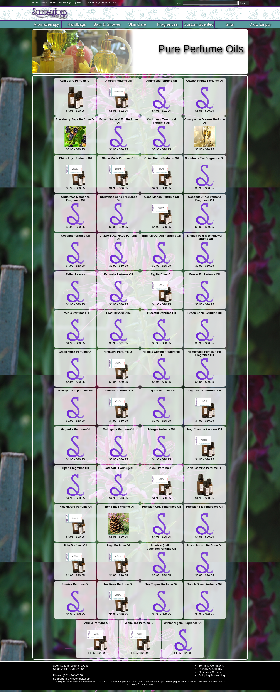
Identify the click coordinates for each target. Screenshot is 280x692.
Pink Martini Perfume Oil (75, 506)
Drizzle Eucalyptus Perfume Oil (119, 237)
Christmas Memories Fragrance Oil (75, 198)
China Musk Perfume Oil (118, 158)
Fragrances (167, 24)
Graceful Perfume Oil (161, 313)
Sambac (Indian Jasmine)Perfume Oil (161, 547)
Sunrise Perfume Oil (75, 584)
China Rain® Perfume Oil (161, 158)
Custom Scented (199, 24)
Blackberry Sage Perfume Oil (75, 119)
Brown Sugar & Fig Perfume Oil (118, 121)
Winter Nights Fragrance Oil (183, 623)
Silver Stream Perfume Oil (205, 545)
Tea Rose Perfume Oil (118, 584)
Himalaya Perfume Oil (118, 351)
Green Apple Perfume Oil (204, 313)
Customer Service (210, 672)
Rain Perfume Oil (75, 545)
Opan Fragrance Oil (75, 468)
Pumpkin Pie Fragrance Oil (204, 506)
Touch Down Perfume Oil (204, 584)
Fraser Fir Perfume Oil (204, 274)
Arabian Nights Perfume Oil (204, 80)
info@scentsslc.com (105, 2)
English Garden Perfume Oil (161, 235)
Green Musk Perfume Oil (75, 351)
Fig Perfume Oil (161, 274)
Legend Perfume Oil (161, 390)
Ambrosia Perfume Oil (161, 80)
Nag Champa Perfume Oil (204, 429)
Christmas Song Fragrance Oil (118, 198)
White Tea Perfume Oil (140, 623)
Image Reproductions (142, 684)
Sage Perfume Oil (118, 545)
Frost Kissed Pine (118, 313)
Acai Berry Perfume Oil (75, 80)
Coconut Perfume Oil (75, 235)
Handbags (76, 24)
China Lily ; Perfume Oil (75, 158)
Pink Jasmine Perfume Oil (205, 468)
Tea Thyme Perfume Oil (161, 584)
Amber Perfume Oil (118, 80)
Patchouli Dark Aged (118, 468)
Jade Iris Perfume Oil (118, 390)
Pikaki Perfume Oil (161, 468)
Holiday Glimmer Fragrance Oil (161, 353)
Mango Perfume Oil (161, 429)
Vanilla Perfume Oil (97, 623)
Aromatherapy (46, 24)
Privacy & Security (210, 668)
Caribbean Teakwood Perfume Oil (161, 121)
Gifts (230, 24)
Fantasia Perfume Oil (118, 274)
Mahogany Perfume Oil (118, 429)
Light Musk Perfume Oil (204, 390)
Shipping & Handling (212, 675)
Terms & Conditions (211, 665)
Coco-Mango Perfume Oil (161, 196)
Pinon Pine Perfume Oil (118, 506)
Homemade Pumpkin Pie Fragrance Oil (205, 353)
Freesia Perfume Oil (75, 313)
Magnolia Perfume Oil (75, 429)
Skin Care (137, 24)
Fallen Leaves (75, 274)
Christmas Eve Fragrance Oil (204, 158)
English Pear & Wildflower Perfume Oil (205, 237)
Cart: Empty (260, 24)
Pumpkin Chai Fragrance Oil (161, 506)
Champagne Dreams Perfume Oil (204, 121)
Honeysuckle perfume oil (75, 390)
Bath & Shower (106, 24)
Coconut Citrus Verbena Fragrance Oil (204, 198)
